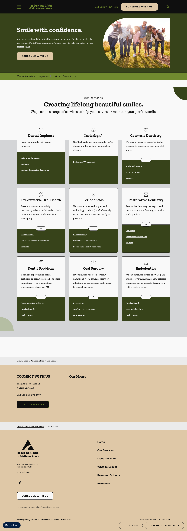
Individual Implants (30, 158)
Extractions (78, 303)
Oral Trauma (27, 315)
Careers (55, 519)
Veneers (129, 178)
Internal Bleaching (134, 309)
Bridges (129, 242)
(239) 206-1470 (69, 76)
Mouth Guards (27, 234)
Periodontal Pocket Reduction (87, 246)
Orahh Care (65, 519)
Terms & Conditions (40, 519)
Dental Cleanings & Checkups (35, 240)
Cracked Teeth (28, 309)
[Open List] (146, 160)
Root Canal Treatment (136, 236)
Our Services (105, 450)
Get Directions (33, 404)
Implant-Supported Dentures (35, 170)
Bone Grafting (80, 234)
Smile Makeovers (134, 166)
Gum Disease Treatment (85, 240)
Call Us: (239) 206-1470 (106, 6)
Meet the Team (106, 458)
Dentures (130, 230)
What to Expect (107, 466)
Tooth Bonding (133, 172)
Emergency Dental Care (32, 303)
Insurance (103, 483)
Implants (25, 164)
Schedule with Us (139, 6)
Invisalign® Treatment (84, 162)
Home (101, 442)
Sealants (25, 246)
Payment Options (108, 475)
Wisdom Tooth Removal (84, 309)
